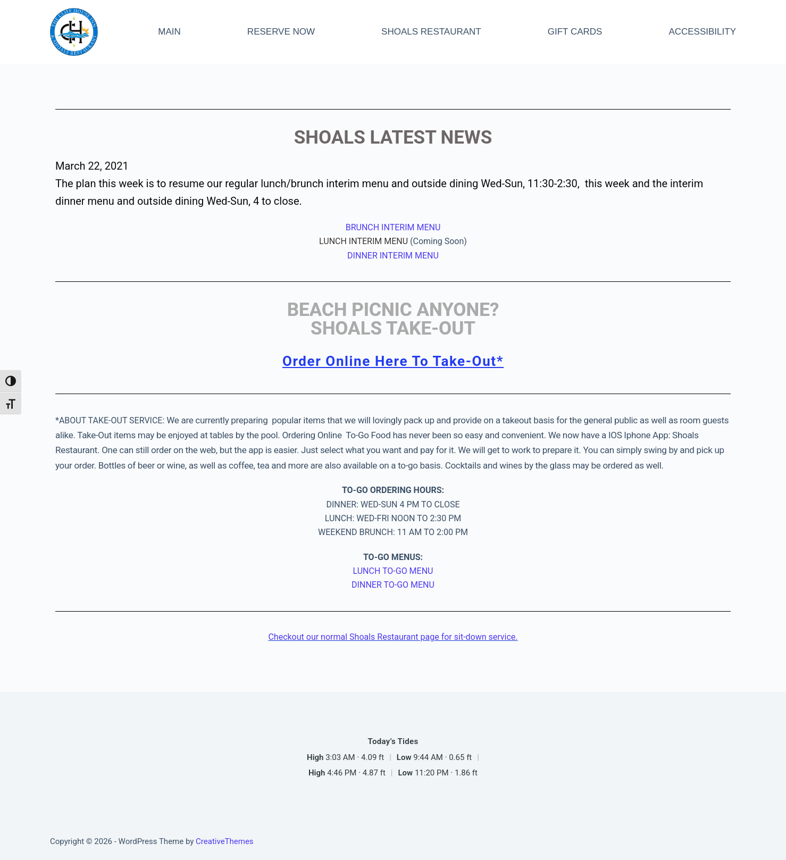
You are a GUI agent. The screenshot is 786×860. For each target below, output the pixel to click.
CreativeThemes (225, 841)
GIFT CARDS (575, 32)
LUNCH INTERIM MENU (363, 241)
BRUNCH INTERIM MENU (393, 227)
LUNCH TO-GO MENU (393, 571)
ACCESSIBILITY (702, 32)
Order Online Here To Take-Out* (393, 361)
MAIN (169, 32)
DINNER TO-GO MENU (393, 585)
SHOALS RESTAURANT (431, 32)
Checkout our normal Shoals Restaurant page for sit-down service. (392, 637)
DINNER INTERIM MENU (393, 256)
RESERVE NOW (281, 32)
